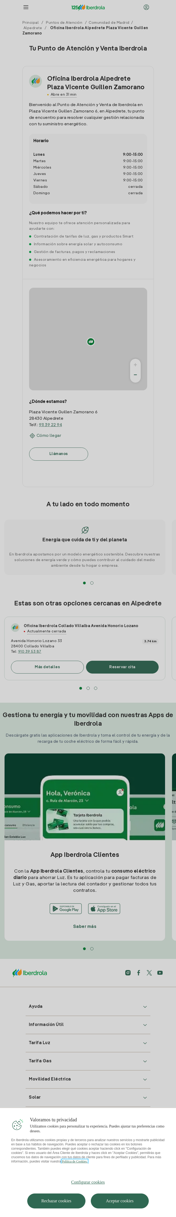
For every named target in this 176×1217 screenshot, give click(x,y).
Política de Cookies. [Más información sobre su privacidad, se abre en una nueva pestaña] (74, 1161)
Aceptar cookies (120, 1201)
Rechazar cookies (56, 1201)
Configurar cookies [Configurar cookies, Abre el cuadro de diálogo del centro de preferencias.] (88, 1182)
